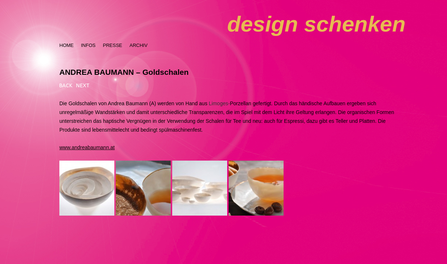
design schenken (316, 24)
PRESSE (112, 45)
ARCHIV (138, 45)
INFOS (88, 45)
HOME (66, 45)
